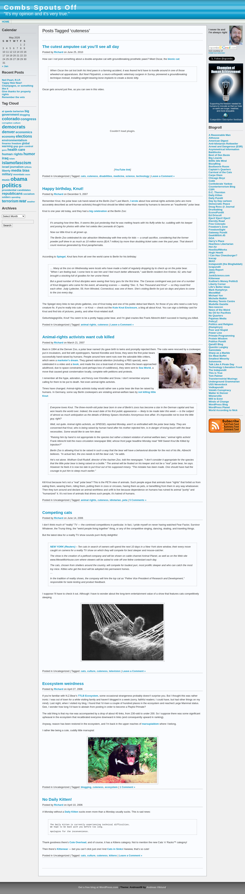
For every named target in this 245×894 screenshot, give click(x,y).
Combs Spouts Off (40, 7)
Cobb (212, 180)
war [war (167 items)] (22, 201)
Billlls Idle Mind (218, 160)
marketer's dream (67, 360)
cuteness (92, 176)
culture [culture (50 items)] (16, 123)
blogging (86, 787)
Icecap (212, 258)
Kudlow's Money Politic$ (223, 281)
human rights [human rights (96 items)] (12, 154)
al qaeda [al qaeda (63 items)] (7, 111)
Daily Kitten (215, 195)
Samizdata (215, 350)
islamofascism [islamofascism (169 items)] (16, 162)
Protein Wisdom (218, 338)
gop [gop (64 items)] (15, 146)
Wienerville (215, 395)
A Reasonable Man (220, 135)
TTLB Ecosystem (88, 695)
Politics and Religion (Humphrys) (221, 326)
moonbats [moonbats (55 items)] (18, 174)
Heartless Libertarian (221, 244)
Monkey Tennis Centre (222, 301)
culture (91, 671)
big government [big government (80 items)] (15, 113)
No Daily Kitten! (57, 799)
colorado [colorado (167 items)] (11, 118)
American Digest (218, 140)
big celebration (98, 211)
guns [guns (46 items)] (4, 150)
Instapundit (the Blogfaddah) (225, 264)
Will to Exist (216, 398)
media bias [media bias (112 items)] (20, 170)
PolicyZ (213, 321)
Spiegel (61, 256)
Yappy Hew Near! (12, 82)
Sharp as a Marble (219, 352)
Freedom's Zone (218, 226)
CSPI (211, 189)
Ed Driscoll (215, 215)
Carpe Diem (215, 175)
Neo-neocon (216, 307)
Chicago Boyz (217, 178)
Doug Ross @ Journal (221, 206)
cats (83, 176)
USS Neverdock (218, 384)
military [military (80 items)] (7, 174)
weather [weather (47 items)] (31, 201)
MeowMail (214, 292)
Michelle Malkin (218, 298)
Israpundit (215, 266)
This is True (215, 373)
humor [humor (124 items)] (29, 154)
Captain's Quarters (220, 169)
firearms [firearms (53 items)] (6, 143)
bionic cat (173, 59)
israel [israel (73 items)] (5, 166)
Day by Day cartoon (220, 201)
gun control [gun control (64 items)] (26, 146)
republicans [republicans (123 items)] (12, 193)
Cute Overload (78, 843)
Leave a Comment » (163, 176)
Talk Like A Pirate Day (221, 364)
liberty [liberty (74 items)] (6, 170)
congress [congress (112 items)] (28, 119)
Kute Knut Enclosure (125, 307)
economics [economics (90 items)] (24, 132)
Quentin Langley (218, 347)
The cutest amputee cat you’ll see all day (80, 46)
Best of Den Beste (219, 155)
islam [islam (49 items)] (12, 158)
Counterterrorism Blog (222, 186)
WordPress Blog (218, 404)
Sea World (145, 367)
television (114, 671)
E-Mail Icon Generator (217, 53)
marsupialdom (150, 723)
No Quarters (216, 315)
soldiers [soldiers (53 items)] (6, 197)
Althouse (214, 137)
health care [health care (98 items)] (16, 150)
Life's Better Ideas (219, 287)
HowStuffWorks (218, 249)
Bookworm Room (219, 166)
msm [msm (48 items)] (27, 174)
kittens (113, 857)
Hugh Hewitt (216, 252)
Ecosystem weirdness (63, 683)
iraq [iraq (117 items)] (5, 158)
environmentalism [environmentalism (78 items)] (14, 140)
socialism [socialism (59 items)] (29, 193)
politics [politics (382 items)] (12, 185)
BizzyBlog (214, 163)
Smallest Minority (219, 358)
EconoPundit (216, 212)
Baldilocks (215, 152)
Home (5, 21)
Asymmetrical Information (224, 149)
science (130, 176)
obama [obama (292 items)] (19, 179)
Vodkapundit (216, 387)
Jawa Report (216, 269)
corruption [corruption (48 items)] (7, 123)
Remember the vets (13, 97)
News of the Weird (219, 309)
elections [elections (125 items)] (24, 136)
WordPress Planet (219, 407)
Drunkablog (215, 209)
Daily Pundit (216, 198)
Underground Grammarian (224, 381)
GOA (211, 238)
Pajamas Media (217, 318)
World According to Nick (223, 410)
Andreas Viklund (156, 888)
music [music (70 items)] (6, 179)
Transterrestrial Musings (223, 378)
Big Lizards (215, 158)
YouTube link (122, 169)
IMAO (212, 261)
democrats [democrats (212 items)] (13, 126)
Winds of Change (219, 401)
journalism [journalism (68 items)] (17, 166)
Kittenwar (214, 278)
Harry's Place (216, 241)
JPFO (212, 272)
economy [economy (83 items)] (8, 136)
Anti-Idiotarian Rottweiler (223, 143)
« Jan (5, 66)
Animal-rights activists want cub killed (78, 337)
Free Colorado (217, 223)
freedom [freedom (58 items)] (16, 143)
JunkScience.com (219, 275)
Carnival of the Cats (220, 172)
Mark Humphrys (218, 289)
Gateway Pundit (218, 232)
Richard (58, 52)
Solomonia (215, 361)
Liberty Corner (217, 284)
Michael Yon (216, 295)
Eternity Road (217, 221)
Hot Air (213, 246)
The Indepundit (217, 370)
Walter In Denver (218, 393)
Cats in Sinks (115, 850)
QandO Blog (216, 344)
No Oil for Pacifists (220, 312)
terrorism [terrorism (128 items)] (10, 201)
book (76, 364)
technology (142, 176)
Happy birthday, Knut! (62, 188)
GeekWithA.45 (217, 235)
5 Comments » (137, 500)
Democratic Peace (219, 203)
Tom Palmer (216, 375)
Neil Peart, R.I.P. (11, 80)
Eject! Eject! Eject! (219, 218)
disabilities (105, 176)
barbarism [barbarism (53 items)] (18, 111)
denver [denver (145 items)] (8, 132)
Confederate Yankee (220, 183)
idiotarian (115, 500)
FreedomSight (217, 229)
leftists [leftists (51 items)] (28, 167)
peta (124, 500)
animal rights (88, 324)
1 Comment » (127, 787)
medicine (119, 176)
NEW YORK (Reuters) (62, 546)
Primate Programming (221, 335)
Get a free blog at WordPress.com (98, 888)
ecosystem (111, 787)
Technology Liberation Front (225, 367)
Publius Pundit (217, 341)
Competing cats (57, 512)
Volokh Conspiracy (220, 390)
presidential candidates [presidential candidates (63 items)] (16, 190)
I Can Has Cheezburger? (223, 255)
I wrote (134, 201)
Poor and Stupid (218, 330)
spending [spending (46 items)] (15, 197)
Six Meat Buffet (218, 355)
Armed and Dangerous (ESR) (226, 146)
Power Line (215, 332)
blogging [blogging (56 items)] (25, 115)
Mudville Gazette (218, 304)
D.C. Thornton (217, 192)
